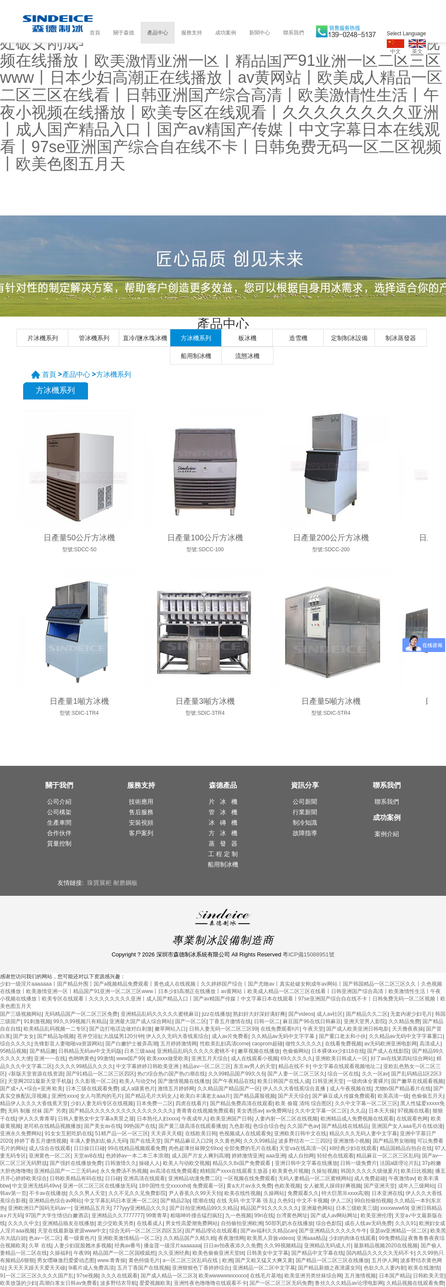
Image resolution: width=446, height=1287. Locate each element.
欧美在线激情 (423, 1268)
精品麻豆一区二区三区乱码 (387, 1156)
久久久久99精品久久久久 (84, 1066)
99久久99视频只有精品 (80, 1021)
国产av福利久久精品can (268, 1231)
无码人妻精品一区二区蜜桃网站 (314, 1178)
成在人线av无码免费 (368, 1223)
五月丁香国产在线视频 (143, 1268)
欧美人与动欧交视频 (186, 1163)
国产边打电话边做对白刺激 (120, 1029)
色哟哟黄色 (81, 1058)
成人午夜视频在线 (351, 1089)
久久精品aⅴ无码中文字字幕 (283, 1036)
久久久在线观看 (119, 1276)
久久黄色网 (227, 1141)
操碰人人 (149, 1163)
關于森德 (123, 33)
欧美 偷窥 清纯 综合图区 (303, 1103)
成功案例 (225, 33)
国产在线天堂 (145, 1141)
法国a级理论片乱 (399, 1163)
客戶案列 (141, 833)
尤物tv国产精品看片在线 (403, 1089)
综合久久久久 (15, 1044)
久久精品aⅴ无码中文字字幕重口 (406, 1036)
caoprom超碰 (267, 1044)
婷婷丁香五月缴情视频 (40, 1141)
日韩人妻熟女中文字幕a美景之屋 (96, 1119)
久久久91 (405, 1223)
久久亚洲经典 (173, 1253)
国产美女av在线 (102, 1126)
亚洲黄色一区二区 (50, 1156)
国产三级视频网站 (21, 1014)
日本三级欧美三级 (357, 1208)
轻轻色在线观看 (335, 1156)
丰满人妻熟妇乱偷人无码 (98, 1141)
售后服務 (141, 812)
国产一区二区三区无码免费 (281, 1283)
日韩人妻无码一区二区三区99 (223, 1029)
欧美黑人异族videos (270, 1238)
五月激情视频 (360, 1276)
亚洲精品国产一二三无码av (65, 1171)
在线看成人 (150, 1223)
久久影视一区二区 (96, 1081)
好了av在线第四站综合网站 (402, 1058)
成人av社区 (330, 1014)
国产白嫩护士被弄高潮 (131, 1044)
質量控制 (59, 843)
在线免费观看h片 (280, 1029)
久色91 (285, 1201)
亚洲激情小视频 (351, 1141)
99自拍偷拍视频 (373, 1201)
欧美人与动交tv (137, 1081)
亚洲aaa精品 (311, 1238)
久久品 (358, 1111)
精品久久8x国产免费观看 (242, 1163)
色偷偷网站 (296, 1051)
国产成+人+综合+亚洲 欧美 (31, 1089)
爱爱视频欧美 (155, 1283)
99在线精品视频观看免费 (137, 1148)
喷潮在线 (203, 1201)
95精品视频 (13, 1051)
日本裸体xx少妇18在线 (337, 1051)
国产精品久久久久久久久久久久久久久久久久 (121, 1111)
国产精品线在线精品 (344, 1126)
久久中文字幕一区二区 (321, 1111)
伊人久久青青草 (36, 1119)
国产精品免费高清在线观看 (241, 1103)
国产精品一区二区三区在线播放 (332, 1260)
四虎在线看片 (191, 1103)
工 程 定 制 (223, 853)
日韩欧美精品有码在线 (76, 1178)
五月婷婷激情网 (178, 1044)
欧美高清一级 (393, 1096)
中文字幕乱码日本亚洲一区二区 (121, 1201)
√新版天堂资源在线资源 (35, 1074)
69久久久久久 (296, 1058)
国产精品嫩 (43, 1051)
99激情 (105, 1058)
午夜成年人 (195, 1119)
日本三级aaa (139, 1051)
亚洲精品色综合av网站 (55, 1201)
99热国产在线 (139, 1126)
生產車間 (59, 822)
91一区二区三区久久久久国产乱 (37, 1276)
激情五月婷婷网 (176, 1089)
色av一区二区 (45, 1238)
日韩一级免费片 (358, 1163)
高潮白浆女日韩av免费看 (68, 1283)
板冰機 (247, 338)
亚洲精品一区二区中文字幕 (264, 1268)
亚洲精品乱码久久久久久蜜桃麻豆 (160, 1014)
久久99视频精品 (282, 1246)
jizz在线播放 (216, 1014)
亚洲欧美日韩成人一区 (341, 1058)
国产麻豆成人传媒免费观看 (343, 1096)
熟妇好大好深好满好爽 (259, 1014)
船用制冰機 (196, 355)
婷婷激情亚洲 (247, 1156)
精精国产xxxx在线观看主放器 (234, 1171)
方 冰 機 (223, 833)
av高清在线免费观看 (173, 1171)
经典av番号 (128, 1246)
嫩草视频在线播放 (259, 1051)
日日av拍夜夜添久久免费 (232, 1246)
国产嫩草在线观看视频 (417, 1081)
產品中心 (157, 33)
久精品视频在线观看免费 (415, 1283)
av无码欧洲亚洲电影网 (390, 1044)
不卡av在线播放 (47, 1193)
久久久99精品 (259, 1141)
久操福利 (60, 1253)
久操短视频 (324, 1171)
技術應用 (141, 801)
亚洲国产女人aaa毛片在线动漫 (407, 1126)
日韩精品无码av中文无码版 (90, 1051)
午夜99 (82, 1253)
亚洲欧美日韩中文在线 (300, 1133)
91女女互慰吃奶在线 (68, 1133)
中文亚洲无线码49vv (36, 1186)
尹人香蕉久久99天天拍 (195, 1193)
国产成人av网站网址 (334, 1215)
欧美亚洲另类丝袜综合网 (313, 1276)
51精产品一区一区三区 (121, 1133)
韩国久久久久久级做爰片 (369, 1171)
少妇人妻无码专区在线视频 (102, 1103)
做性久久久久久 (303, 1044)
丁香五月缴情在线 (230, 1021)
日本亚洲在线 (387, 1193)
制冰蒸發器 (400, 338)
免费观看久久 (303, 1193)
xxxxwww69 (394, 1208)
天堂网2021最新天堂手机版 (40, 1081)
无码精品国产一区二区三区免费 (81, 1014)
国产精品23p (175, 1201)
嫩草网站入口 (170, 1029)
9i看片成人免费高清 (91, 1268)
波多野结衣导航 (118, 1283)
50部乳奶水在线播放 (289, 1223)
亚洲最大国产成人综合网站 (140, 1021)
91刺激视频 (37, 1021)
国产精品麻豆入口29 (188, 1141)
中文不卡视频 (312, 1201)
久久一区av (375, 1074)
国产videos (301, 1014)
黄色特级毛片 (144, 1260)
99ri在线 (264, 1215)
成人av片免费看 (230, 1036)
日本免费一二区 (154, 1103)
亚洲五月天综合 (209, 1058)
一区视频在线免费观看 (249, 1178)
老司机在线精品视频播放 (52, 1126)
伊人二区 (341, 1201)
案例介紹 (387, 833)
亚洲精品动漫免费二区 (194, 1178)
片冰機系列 (42, 338)
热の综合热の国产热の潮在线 (171, 1074)
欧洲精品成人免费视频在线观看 (357, 1119)
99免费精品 (391, 1238)
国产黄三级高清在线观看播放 (192, 1126)
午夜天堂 (313, 1029)
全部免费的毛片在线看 (250, 1148)
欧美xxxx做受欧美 (168, 1058)
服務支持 (191, 33)
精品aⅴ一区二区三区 (207, 1066)
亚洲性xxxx (64, 1096)
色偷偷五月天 (427, 1096)
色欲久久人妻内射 (384, 1268)
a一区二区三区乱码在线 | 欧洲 (197, 1260)
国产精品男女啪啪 (394, 1141)
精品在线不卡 (294, 1066)
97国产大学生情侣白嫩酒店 (56, 1215)
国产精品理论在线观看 (211, 1231)
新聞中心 (259, 33)
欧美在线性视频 (242, 1193)
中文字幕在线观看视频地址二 (347, 1066)
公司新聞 (305, 801)
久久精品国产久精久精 (189, 1238)
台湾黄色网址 (291, 1215)
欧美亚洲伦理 (376, 1215)
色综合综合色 (268, 1126)
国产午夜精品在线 (233, 1081)
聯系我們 (293, 33)
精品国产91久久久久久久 (269, 1208)
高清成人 (429, 1044)
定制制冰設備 (349, 338)
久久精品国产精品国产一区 (228, 1089)
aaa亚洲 (275, 1156)
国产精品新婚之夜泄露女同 (329, 1268)
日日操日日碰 (89, 1148)
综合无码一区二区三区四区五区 (145, 1231)
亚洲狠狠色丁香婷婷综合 (201, 1268)
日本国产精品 (394, 1276)
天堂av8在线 (88, 1156)
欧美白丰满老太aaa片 (205, 1096)
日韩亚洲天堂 (328, 1081)
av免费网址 (279, 1111)
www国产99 (130, 1058)
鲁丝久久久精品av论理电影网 (349, 1283)
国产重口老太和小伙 (342, 1036)
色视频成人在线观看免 (245, 1133)
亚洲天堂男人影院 (364, 1021)
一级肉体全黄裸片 (368, 1081)
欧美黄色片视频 (290, 1171)
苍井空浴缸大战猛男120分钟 (110, 1036)
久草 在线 (40, 1246)
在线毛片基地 (265, 1276)
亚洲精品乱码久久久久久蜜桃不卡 (196, 1051)
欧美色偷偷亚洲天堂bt (218, 1253)
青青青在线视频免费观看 (205, 1111)
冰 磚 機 (223, 822)
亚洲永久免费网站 (21, 1133)
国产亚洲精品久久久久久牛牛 (333, 1231)
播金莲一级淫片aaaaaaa (172, 1246)
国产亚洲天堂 (379, 1186)
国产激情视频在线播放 (184, 1081)
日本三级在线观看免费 (92, 1089)
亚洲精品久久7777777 (117, 1215)
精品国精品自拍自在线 (406, 1148)
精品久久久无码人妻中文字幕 (363, 1133)
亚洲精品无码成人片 (327, 1246)
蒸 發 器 (223, 843)
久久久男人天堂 (87, 1193)
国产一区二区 (190, 1021)
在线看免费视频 (343, 1044)
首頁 (95, 33)
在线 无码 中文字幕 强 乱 (245, 1201)
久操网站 (274, 1193)
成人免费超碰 (369, 1178)
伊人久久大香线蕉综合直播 (295, 1089)
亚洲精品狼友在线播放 (68, 1223)
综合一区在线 (343, 1074)
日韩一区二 (267, 1021)
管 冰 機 (223, 812)
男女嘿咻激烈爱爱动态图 (66, 1260)
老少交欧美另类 (115, 1223)
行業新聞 (305, 812)
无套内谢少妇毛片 (411, 1014)
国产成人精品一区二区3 (168, 1276)
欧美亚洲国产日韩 (231, 1119)
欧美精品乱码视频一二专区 (55, 1029)
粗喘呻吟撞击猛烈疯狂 (196, 1215)
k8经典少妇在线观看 (353, 1148)
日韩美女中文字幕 (267, 1253)
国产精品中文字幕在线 (317, 1253)
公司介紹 (59, 801)
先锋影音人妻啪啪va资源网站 (68, 1044)
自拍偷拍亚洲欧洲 (242, 1223)
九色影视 (239, 1126)
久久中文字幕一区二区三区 (366, 1103)
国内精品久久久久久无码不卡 (380, 1253)
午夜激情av (402, 1178)
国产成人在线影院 (388, 1051)
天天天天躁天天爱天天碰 (36, 1268)
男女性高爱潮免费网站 (192, 1223)
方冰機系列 (196, 338)
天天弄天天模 (166, 1133)
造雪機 (298, 338)
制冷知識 (305, 822)
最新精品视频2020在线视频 (386, 1246)
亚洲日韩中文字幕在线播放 (306, 1163)
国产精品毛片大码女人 (151, 1096)
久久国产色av (303, 1126)
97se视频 (87, 1276)
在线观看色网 (412, 1119)
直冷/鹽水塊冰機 (145, 338)
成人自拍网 (301, 1156)
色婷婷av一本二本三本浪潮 (137, 1156)
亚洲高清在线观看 (144, 1178)
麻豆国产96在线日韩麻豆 (312, 1021)
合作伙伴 (59, 833)
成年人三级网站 (416, 1186)
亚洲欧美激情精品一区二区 (129, 1238)
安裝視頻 (141, 822)
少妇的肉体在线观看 (352, 1238)
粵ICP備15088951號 (308, 954)
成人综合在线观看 (50, 1148)
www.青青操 (112, 1260)
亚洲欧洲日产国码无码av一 (39, 1208)
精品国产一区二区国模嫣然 (124, 1253)
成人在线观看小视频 (254, 1058)
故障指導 (305, 833)
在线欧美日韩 (200, 1133)
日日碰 (113, 1178)
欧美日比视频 (416, 1171)
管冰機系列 (94, 338)
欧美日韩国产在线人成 (283, 1081)
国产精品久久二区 (367, 1014)
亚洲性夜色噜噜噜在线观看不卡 (210, 1283)
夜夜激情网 (231, 1238)
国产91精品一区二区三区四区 (100, 1074)
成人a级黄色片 (138, 1089)
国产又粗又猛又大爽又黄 (264, 1260)
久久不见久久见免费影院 (137, 1193)
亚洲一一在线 (49, 1058)
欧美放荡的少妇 (18, 1283)
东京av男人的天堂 (254, 1066)
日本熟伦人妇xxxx (158, 1119)
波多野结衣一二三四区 (304, 1141)
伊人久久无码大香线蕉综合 (177, 1036)
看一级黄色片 (79, 1238)
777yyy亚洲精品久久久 (139, 1208)
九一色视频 (238, 1215)
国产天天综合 (293, 1096)
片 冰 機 (223, 801)
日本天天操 (381, 1111)
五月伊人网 (385, 1260)
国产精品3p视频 (55, 1036)
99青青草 (156, 1215)
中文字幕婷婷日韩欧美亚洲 (148, 1066)
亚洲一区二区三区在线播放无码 (99, 1186)
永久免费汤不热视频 (123, 1171)
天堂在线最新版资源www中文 (71, 1231)
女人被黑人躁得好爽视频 (332, 1186)
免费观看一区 (208, 1186)
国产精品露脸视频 (254, 1096)
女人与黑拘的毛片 (101, 1096)
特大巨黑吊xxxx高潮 (344, 1193)
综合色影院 (329, 1223)
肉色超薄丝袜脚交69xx (195, 1148)
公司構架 (59, 812)
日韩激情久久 (120, 1163)
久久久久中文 (23, 1223)
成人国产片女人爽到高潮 (200, 1156)
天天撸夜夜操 (407, 1029)
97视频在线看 (413, 1111)
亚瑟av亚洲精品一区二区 (399, 1231)
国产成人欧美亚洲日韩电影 (357, 1029)
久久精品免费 (404, 1021)
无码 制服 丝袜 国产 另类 (37, 1111)
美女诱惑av (250, 1111)
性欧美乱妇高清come (224, 1044)
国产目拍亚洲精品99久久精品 (203, 1208)
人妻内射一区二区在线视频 (286, 1119)
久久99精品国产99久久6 (236, 1074)
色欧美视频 (287, 1186)
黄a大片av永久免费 (248, 1186)
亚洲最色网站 (317, 1208)
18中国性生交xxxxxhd (164, 1186)
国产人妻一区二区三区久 (296, 1074)
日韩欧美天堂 (428, 1276)
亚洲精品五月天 (92, 1208)
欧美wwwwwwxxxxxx (223, 1276)
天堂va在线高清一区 (303, 1148)
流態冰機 (247, 355)
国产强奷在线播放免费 (76, 1163)
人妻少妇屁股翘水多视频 (83, 1246)
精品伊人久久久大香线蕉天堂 (34, 1103)
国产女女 (23, 1036)
